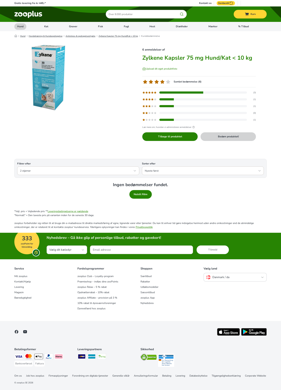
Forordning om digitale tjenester (90, 375)
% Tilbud (243, 26)
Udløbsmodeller (149, 287)
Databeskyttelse (198, 375)
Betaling (166, 375)
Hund (20, 26)
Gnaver (73, 26)
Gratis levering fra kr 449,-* (30, 3)
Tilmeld (212, 249)
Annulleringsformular (146, 375)
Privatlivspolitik (144, 227)
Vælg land (210, 269)
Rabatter (145, 281)
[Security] (148, 358)
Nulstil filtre (140, 194)
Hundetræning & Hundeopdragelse (45, 36)
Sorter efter (148, 163)
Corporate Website (255, 375)
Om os (18, 375)
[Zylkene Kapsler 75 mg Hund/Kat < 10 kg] (48, 78)
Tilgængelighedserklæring (226, 375)
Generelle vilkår (121, 375)
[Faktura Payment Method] (39, 364)
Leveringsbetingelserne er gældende (68, 211)
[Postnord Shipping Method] (91, 357)
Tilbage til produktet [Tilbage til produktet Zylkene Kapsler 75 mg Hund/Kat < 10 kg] (170, 136)
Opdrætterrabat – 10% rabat (93, 292)
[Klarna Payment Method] (58, 357)
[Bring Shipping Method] (101, 357)
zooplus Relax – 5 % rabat (92, 287)
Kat (46, 26)
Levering (19, 287)
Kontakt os (205, 3)
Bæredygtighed (22, 297)
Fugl (126, 26)
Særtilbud (146, 276)
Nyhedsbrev (147, 303)
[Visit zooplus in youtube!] (25, 332)
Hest (152, 26)
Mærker (212, 26)
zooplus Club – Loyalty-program (95, 276)
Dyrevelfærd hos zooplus (91, 308)
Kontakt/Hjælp (22, 281)
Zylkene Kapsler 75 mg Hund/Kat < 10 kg (118, 36)
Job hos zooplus (35, 375)
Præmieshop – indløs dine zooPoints (97, 281)
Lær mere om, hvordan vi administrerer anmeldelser (169, 127)
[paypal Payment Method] (48, 357)
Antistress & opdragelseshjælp (80, 36)
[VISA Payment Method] (18, 357)
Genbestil (226, 3)
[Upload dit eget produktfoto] (159, 69)
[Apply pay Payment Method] (38, 357)
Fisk (100, 26)
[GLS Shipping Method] (81, 357)
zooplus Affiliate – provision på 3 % (97, 297)
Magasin (19, 292)
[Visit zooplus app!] (228, 335)
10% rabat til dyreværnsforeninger (96, 303)
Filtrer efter (24, 163)
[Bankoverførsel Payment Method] (23, 364)
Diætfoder (182, 26)
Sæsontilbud (147, 292)
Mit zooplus (20, 276)
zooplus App (147, 297)
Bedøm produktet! (228, 136)
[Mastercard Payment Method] (28, 357)
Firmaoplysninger (58, 375)
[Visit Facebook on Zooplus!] (16, 332)
